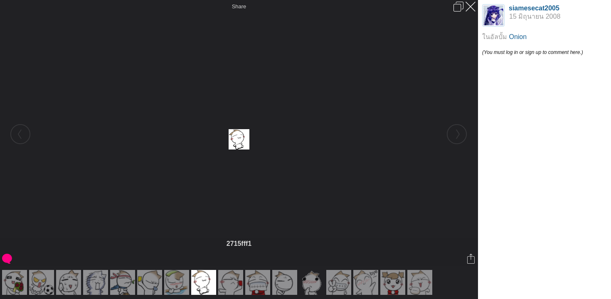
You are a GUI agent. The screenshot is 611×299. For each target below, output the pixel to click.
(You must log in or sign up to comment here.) (532, 52)
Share (239, 6)
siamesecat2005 (534, 8)
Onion (518, 36)
